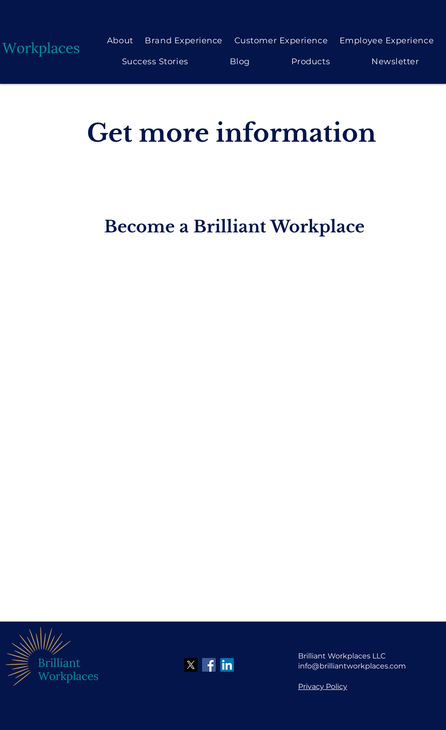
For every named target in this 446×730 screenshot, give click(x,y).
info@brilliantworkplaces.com (352, 666)
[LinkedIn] (227, 665)
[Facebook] (209, 665)
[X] (191, 665)
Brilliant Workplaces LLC (342, 656)
